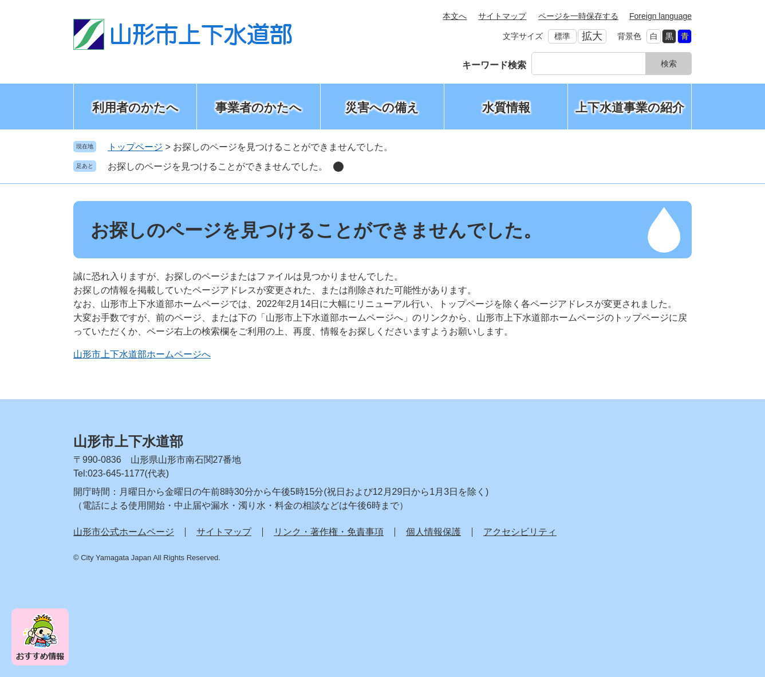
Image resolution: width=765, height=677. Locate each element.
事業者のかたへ (258, 107)
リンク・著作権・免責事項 (329, 532)
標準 (562, 36)
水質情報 (506, 107)
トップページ (135, 147)
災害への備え (382, 107)
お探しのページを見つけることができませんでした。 (218, 166)
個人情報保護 (433, 532)
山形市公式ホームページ (123, 532)
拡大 (592, 36)
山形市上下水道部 (128, 441)
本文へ (455, 16)
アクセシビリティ (520, 532)
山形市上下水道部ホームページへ (142, 354)
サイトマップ (502, 16)
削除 (338, 167)
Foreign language (660, 16)
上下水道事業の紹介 (629, 107)
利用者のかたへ (135, 107)
